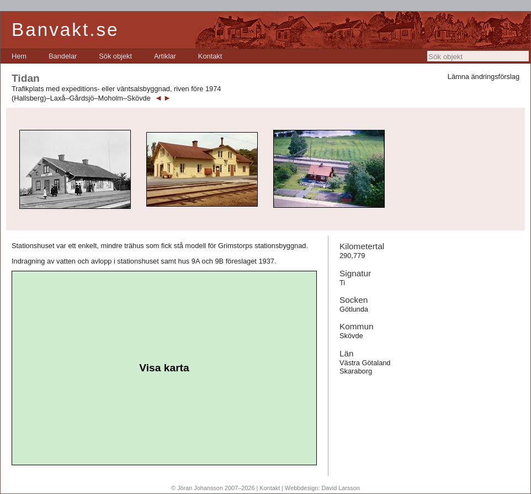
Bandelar (63, 56)
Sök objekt (115, 56)
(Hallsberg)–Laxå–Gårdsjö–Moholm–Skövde (81, 98)
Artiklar (165, 56)
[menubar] (117, 56)
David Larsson (340, 488)
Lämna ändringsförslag (483, 76)
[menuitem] (19, 56)
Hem (19, 56)
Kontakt (210, 56)
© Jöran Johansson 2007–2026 (212, 488)
